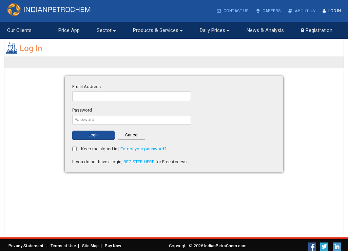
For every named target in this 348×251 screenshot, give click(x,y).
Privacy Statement (25, 246)
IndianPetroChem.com (225, 246)
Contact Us (233, 11)
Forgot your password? (143, 148)
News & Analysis (265, 30)
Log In (332, 11)
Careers (268, 11)
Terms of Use (63, 246)
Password (82, 110)
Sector (106, 30)
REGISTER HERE (138, 161)
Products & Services (158, 30)
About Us (302, 11)
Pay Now (113, 246)
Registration (316, 30)
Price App (69, 30)
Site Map (90, 246)
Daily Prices (215, 30)
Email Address (86, 86)
